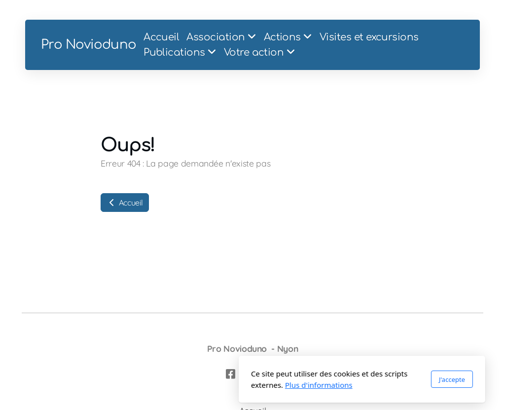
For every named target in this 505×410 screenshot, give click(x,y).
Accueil (125, 202)
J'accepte (342, 379)
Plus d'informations (209, 385)
